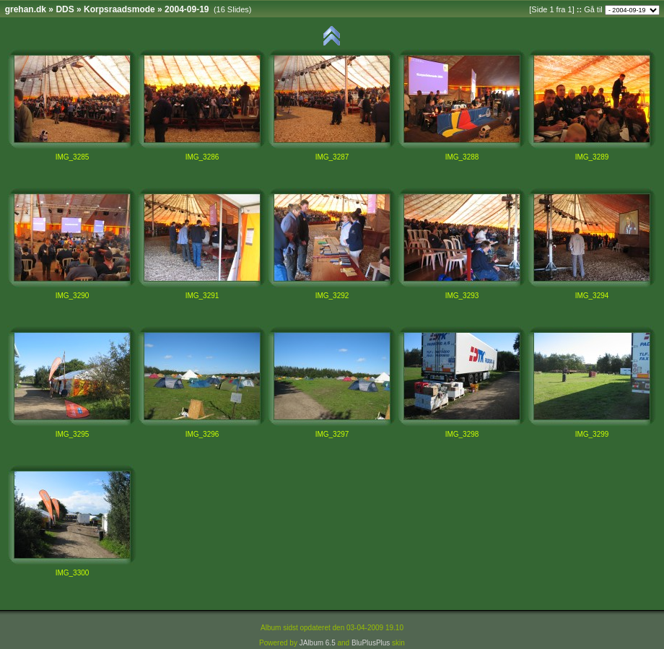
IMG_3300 (72, 573)
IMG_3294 (592, 296)
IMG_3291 (202, 296)
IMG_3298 (462, 434)
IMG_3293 (462, 296)
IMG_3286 (202, 157)
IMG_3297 (332, 434)
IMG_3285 (72, 157)
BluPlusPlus (370, 643)
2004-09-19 (187, 9)
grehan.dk (25, 9)
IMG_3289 (592, 157)
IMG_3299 (592, 434)
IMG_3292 (332, 296)
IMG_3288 (462, 157)
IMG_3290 (72, 296)
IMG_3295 (72, 434)
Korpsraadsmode (119, 9)
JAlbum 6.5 (318, 643)
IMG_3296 (202, 434)
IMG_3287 (332, 157)
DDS (65, 9)
